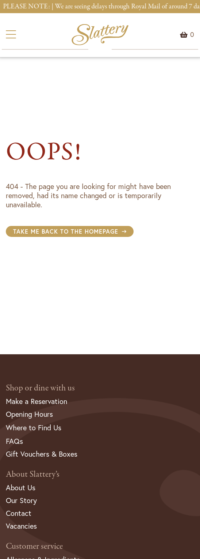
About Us (20, 487)
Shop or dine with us (40, 388)
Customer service (34, 546)
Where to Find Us (33, 427)
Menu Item (192, 34)
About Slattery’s (32, 474)
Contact (18, 513)
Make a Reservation (36, 401)
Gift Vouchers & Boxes (41, 453)
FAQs (14, 441)
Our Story (21, 500)
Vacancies (21, 525)
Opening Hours (29, 414)
